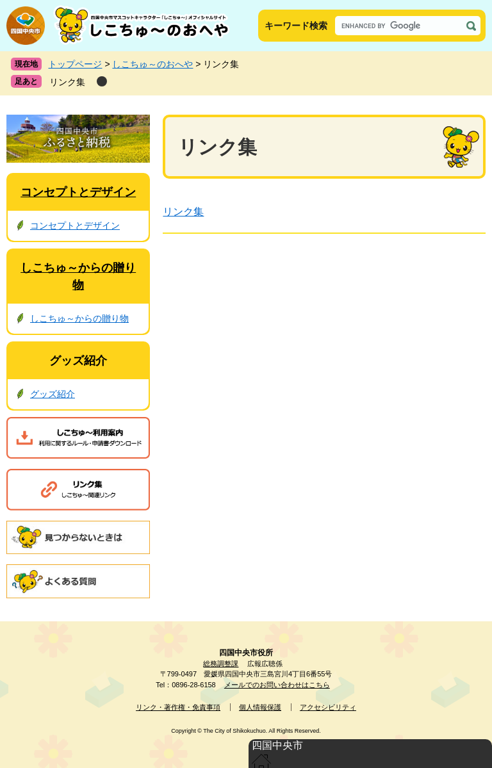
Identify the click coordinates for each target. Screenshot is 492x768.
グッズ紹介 (78, 360)
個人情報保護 (260, 707)
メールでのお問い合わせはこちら (277, 685)
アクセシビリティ (328, 707)
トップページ (75, 64)
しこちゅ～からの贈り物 (79, 318)
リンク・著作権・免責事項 (178, 707)
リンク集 (67, 82)
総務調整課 (220, 663)
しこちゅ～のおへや (152, 64)
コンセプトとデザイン (78, 192)
